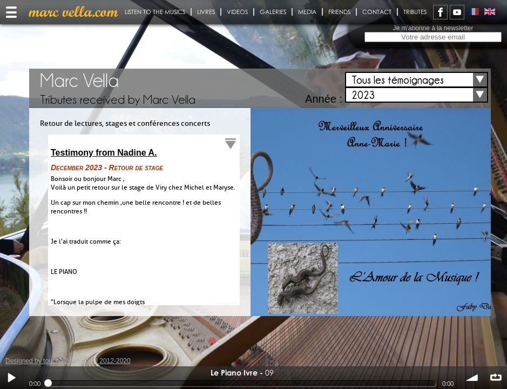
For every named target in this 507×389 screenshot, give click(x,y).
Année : (323, 99)
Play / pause (11, 377)
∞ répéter (495, 377)
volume (472, 377)
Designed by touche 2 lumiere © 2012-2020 (68, 361)
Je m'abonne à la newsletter (433, 28)
